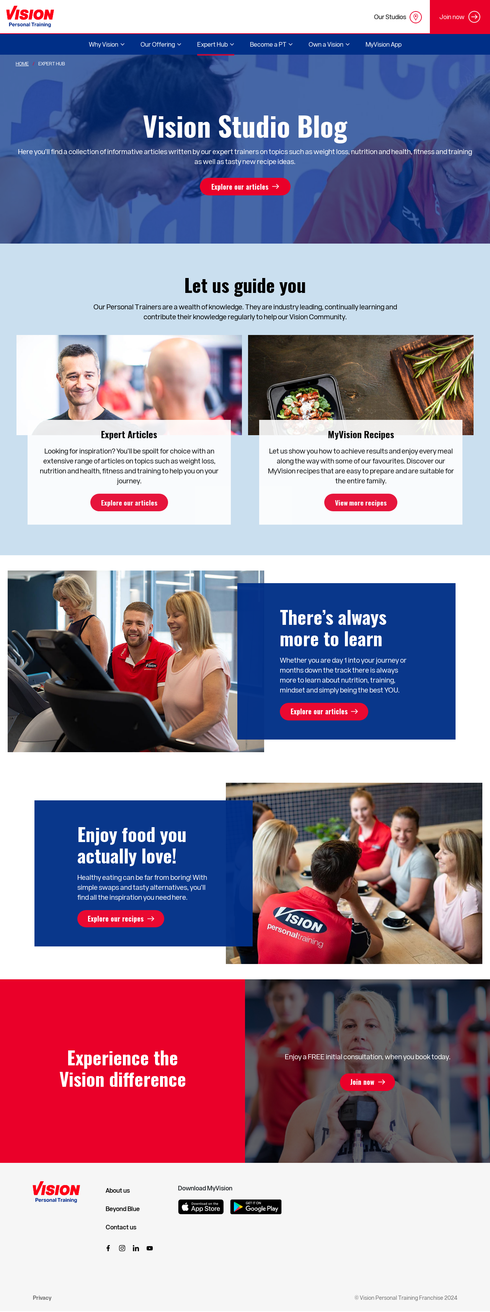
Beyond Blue (123, 1209)
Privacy (42, 1298)
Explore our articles (239, 187)
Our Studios (398, 17)
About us (118, 1191)
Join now (362, 1083)
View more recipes (361, 503)
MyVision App (384, 44)
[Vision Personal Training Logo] (30, 16)
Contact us (121, 1227)
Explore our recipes (117, 919)
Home (22, 63)
